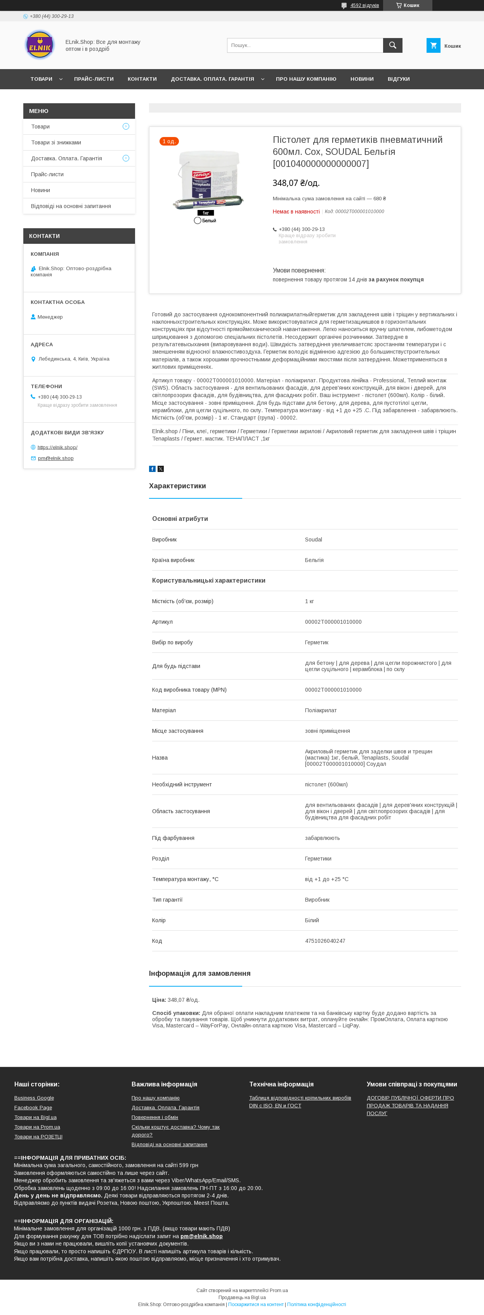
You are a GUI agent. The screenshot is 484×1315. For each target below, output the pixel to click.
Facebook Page (33, 1107)
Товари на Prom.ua (37, 1127)
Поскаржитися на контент (256, 1304)
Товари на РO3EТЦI (38, 1137)
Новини (362, 79)
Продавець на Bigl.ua (242, 1297)
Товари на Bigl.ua (35, 1117)
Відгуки (399, 79)
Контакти (142, 79)
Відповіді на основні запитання (79, 99)
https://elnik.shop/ (58, 447)
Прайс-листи (94, 79)
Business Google (34, 1098)
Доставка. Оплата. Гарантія (212, 79)
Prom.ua (279, 1290)
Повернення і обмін (155, 1117)
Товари (41, 79)
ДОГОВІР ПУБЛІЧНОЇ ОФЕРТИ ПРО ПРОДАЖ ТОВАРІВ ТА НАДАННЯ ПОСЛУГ (410, 1105)
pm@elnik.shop (56, 458)
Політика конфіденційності (316, 1304)
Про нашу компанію (306, 79)
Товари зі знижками (56, 142)
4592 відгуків (364, 5)
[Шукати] (392, 45)
